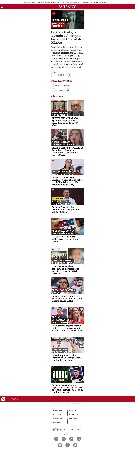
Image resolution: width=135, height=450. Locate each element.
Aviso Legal (74, 418)
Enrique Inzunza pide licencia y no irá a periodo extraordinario (66, 209)
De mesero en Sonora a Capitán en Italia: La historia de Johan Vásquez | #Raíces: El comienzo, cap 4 (67, 388)
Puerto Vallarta (84, 2)
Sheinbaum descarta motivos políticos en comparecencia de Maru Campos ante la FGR (67, 328)
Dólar (33, 2)
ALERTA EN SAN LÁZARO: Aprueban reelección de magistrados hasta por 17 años (65, 122)
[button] (1, 7)
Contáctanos (57, 414)
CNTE (38, 2)
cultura (57, 85)
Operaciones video (61, 90)
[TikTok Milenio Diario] (67, 445)
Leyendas (66, 85)
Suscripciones (58, 418)
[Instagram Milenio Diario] (71, 439)
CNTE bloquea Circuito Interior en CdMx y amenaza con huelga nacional (67, 358)
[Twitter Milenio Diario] (64, 439)
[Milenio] (67, 6)
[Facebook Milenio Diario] (56, 439)
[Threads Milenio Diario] (79, 439)
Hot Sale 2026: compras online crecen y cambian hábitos (65, 239)
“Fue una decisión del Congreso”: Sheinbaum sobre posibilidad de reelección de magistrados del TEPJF (67, 181)
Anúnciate (56, 422)
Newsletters (57, 410)
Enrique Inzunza (50, 2)
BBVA (42, 2)
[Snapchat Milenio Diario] (75, 445)
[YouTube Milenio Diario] (60, 445)
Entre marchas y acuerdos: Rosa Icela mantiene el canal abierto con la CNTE (67, 298)
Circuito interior (60, 2)
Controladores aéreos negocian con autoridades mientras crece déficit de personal (65, 270)
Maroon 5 (92, 2)
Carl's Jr (98, 2)
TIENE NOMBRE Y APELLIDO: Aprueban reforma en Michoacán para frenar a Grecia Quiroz (67, 151)
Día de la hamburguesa (72, 2)
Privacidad (74, 414)
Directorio (73, 410)
